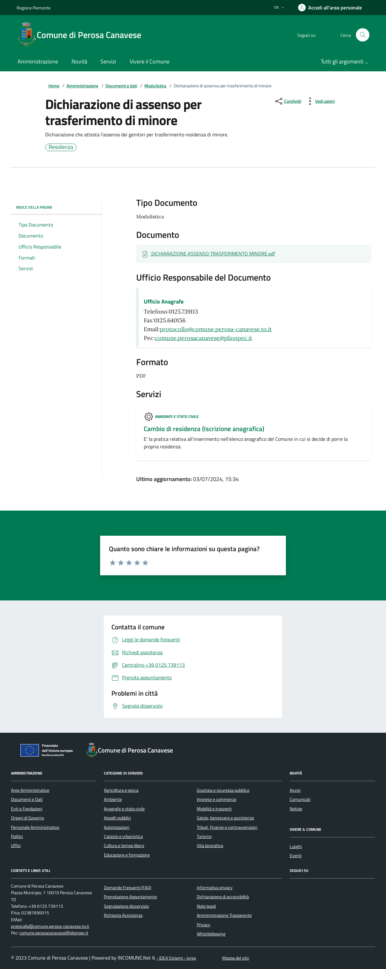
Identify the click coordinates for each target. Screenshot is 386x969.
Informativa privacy (215, 887)
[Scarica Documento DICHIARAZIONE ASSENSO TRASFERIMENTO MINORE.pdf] (208, 254)
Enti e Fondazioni (26, 808)
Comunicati (300, 799)
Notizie (296, 808)
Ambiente (113, 799)
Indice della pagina (56, 207)
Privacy (203, 924)
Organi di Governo (27, 817)
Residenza (61, 147)
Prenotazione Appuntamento (130, 896)
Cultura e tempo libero (124, 845)
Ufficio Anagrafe (164, 302)
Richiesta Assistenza (123, 915)
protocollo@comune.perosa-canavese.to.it (216, 329)
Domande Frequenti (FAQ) (127, 887)
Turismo (204, 836)
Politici (17, 836)
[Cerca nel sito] (362, 35)
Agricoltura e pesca (121, 790)
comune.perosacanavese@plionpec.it (203, 338)
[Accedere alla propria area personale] (330, 7)
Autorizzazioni (116, 827)
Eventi (296, 855)
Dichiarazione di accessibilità (223, 896)
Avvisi (295, 790)
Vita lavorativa (210, 845)
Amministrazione (82, 86)
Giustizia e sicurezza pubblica (223, 790)
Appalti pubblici (117, 817)
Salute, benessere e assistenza (225, 817)
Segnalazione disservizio (126, 906)
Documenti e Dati (27, 799)
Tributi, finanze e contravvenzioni (227, 827)
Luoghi (296, 846)
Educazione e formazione (127, 854)
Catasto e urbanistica (123, 836)
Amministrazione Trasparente (224, 915)
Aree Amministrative (30, 790)
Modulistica (155, 86)
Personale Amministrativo (35, 827)
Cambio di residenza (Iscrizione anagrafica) (204, 429)
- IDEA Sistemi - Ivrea (176, 958)
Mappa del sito (235, 958)
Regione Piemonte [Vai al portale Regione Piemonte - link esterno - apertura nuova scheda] (34, 7)
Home (53, 86)
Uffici (16, 845)
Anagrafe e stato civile (177, 416)
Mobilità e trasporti (214, 808)
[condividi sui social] (288, 101)
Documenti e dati (121, 86)
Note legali (206, 906)
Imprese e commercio (216, 799)
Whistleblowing (211, 933)
